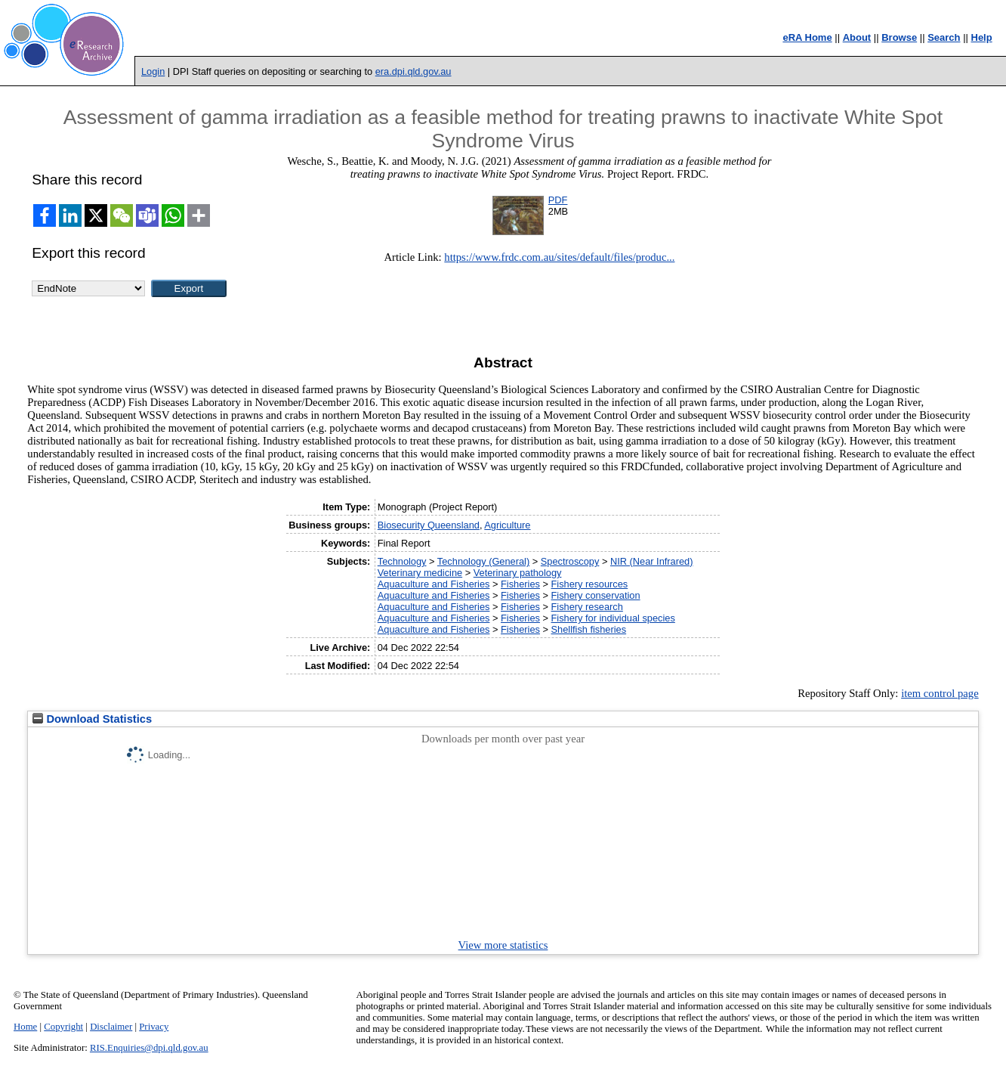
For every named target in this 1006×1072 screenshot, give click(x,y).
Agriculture (507, 525)
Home (25, 1026)
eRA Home (807, 37)
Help (981, 37)
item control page (940, 693)
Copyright (63, 1026)
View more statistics (503, 945)
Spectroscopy (570, 561)
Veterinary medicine (420, 572)
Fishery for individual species (613, 618)
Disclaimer (111, 1026)
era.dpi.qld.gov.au (413, 71)
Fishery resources (589, 584)
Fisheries (520, 584)
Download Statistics (92, 719)
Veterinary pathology (518, 572)
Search (943, 37)
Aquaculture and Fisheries (434, 584)
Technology (402, 561)
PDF (558, 200)
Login (153, 71)
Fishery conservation (595, 595)
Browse (899, 37)
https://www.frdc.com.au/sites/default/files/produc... (559, 257)
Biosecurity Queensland (429, 525)
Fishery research (587, 606)
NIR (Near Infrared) (651, 561)
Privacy (153, 1026)
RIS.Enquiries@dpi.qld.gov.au (149, 1048)
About (857, 37)
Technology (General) (483, 561)
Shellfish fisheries (589, 629)
